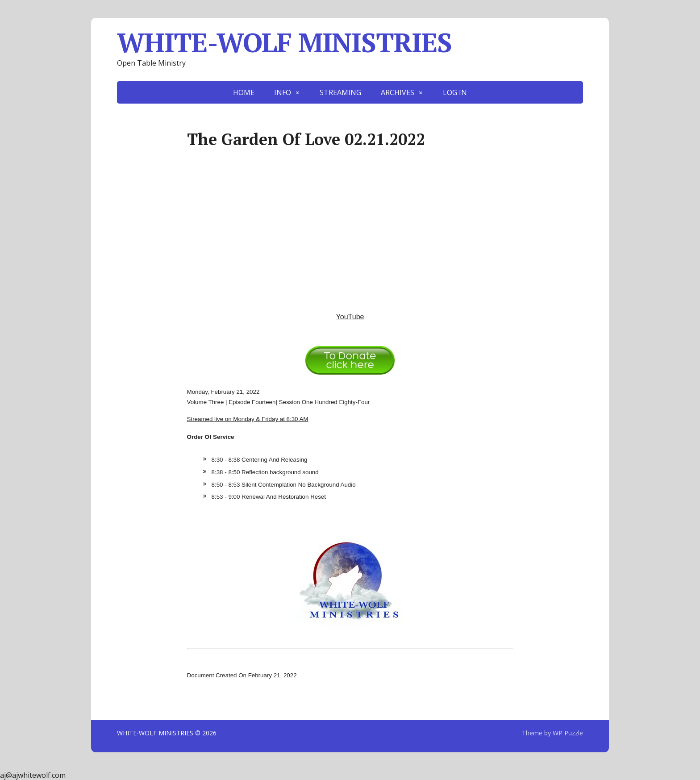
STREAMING (340, 92)
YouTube (350, 317)
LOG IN (455, 92)
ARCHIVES (397, 92)
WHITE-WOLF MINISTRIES (284, 42)
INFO (282, 92)
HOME (243, 92)
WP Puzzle (568, 733)
